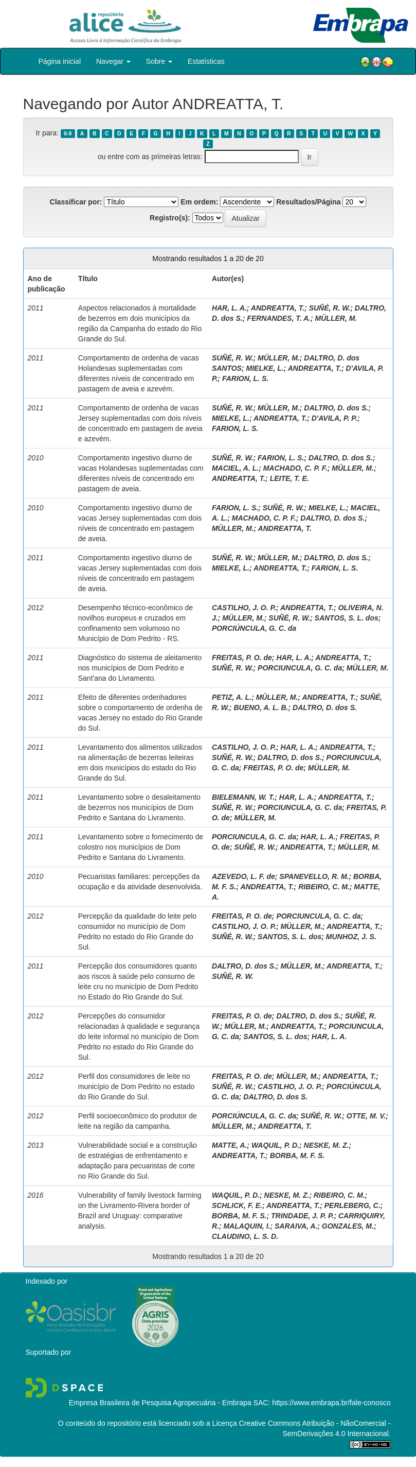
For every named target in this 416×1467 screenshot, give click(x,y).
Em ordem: (199, 202)
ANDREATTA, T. (277, 308)
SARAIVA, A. (296, 1226)
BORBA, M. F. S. (297, 1155)
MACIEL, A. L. (235, 468)
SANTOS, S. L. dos (346, 618)
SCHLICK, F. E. (237, 1205)
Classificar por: (76, 202)
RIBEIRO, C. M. (324, 887)
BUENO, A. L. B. (260, 707)
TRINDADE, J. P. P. (302, 1216)
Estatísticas (206, 61)
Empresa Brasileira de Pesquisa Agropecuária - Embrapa (160, 1403)
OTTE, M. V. (366, 1116)
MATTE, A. (229, 1145)
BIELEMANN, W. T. (243, 797)
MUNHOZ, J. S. (351, 937)
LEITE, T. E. (289, 478)
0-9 (67, 133)
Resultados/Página (308, 202)
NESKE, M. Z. (326, 1145)
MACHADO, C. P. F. (295, 468)
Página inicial (60, 61)
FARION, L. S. (245, 378)
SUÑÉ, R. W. (330, 308)
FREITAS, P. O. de (242, 657)
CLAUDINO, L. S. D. (245, 1236)
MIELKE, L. (265, 368)
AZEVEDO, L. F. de (243, 876)
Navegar (113, 61)
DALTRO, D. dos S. (336, 408)
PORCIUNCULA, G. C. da (300, 668)
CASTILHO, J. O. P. (244, 607)
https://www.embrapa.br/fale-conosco (331, 1403)
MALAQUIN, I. (246, 1226)
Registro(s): (170, 218)
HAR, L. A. (229, 308)
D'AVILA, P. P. (334, 418)
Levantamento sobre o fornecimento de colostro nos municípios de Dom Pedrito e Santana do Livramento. (141, 847)
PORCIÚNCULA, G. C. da (254, 628)
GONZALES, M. (348, 1226)
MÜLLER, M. (336, 318)
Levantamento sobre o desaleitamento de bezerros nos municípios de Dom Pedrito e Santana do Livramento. (139, 807)
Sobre (159, 61)
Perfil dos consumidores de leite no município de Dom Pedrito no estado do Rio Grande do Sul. (136, 1086)
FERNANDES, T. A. (279, 318)
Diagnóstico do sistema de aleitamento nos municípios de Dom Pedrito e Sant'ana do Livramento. (140, 667)
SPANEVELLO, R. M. (314, 876)
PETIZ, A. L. (231, 697)
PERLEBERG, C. (352, 1205)
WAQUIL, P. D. (275, 1145)
